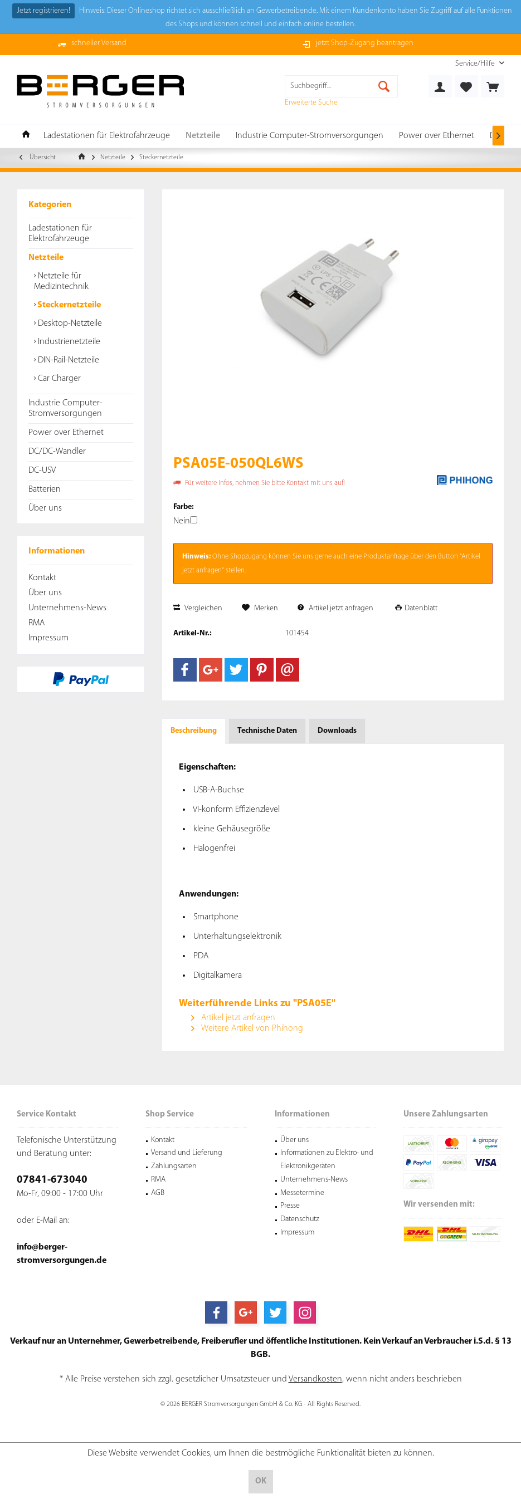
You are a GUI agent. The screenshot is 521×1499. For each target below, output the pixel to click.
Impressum (48, 638)
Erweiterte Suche (311, 103)
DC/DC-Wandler (57, 451)
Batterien (44, 489)
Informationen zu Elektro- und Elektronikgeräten (326, 1159)
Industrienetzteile (68, 341)
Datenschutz (299, 1219)
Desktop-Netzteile (69, 323)
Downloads (337, 731)
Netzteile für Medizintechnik (61, 281)
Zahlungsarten (174, 1166)
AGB (157, 1193)
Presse (290, 1206)
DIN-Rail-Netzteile (67, 360)
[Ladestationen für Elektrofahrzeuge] (107, 136)
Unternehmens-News (67, 608)
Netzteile (46, 257)
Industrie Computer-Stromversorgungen (65, 408)
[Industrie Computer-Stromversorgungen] (309, 136)
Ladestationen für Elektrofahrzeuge (60, 233)
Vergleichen (197, 608)
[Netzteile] (203, 136)
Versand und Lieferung (186, 1153)
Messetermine (302, 1193)
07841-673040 (52, 1180)
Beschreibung (194, 731)
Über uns (45, 508)
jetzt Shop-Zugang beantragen (364, 43)
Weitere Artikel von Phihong (247, 1028)
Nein (185, 521)
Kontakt (42, 578)
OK (260, 1481)
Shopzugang (248, 556)
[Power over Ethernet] (436, 136)
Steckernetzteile (68, 305)
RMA (36, 623)
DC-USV (42, 470)
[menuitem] (475, 64)
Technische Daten (267, 731)
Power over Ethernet (66, 432)
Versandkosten (315, 1379)
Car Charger (58, 378)
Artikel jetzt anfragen (335, 608)
